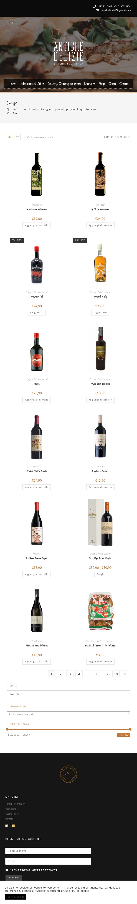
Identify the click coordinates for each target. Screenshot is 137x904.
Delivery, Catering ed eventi (64, 84)
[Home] (8, 113)
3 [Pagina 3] (70, 674)
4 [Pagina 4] (79, 674)
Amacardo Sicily (100, 297)
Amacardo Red (37, 297)
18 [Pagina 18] (116, 674)
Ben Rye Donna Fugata (100, 558)
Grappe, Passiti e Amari (37, 292)
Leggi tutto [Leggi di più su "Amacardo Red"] (36, 312)
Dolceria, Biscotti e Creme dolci (100, 641)
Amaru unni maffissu (100, 384)
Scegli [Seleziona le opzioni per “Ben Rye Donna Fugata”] (100, 574)
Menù (89, 83)
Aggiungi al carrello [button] (37, 225)
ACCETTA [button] (34, 896)
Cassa (112, 84)
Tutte (127, 137)
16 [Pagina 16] (97, 674)
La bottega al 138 (32, 83)
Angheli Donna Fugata (37, 471)
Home (12, 84)
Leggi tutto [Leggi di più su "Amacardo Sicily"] (100, 312)
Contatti (123, 84)
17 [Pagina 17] (107, 674)
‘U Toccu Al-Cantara (100, 209)
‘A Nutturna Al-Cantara (36, 209)
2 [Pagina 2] (61, 674)
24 (121, 137)
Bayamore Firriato (100, 471)
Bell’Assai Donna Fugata (36, 558)
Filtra (124, 734)
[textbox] (68, 714)
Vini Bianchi (36, 204)
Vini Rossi (100, 204)
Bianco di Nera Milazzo (37, 646)
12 (116, 137)
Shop (102, 84)
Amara (36, 384)
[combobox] (68, 713)
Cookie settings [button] (15, 896)
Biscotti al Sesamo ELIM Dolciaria (100, 646)
